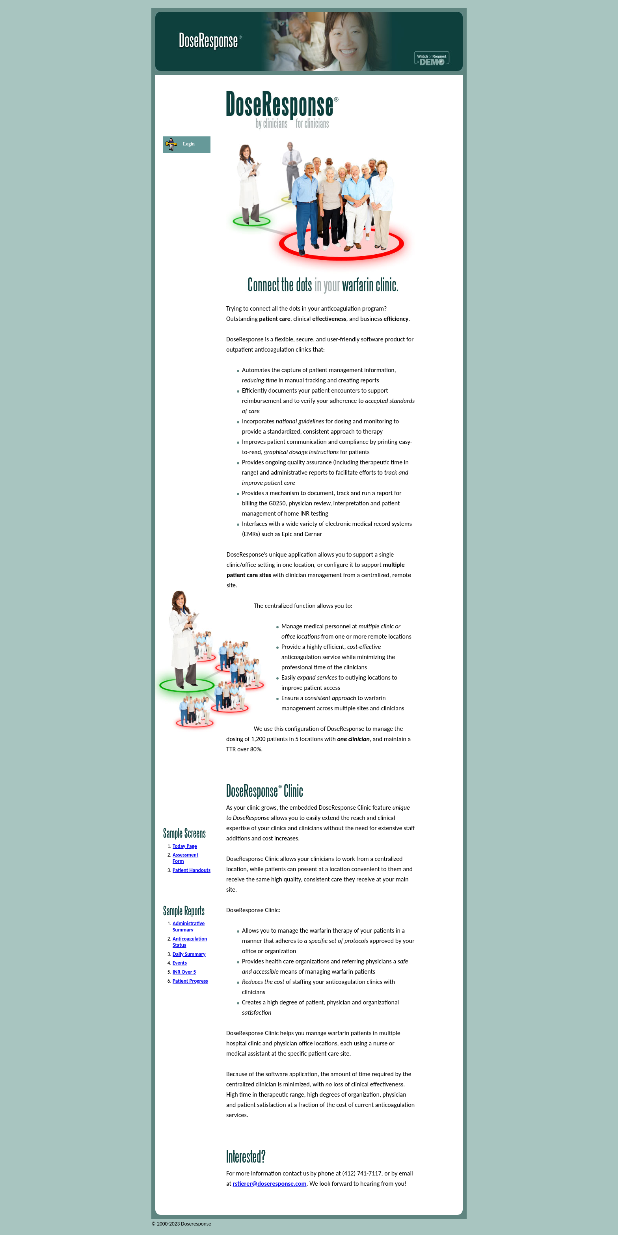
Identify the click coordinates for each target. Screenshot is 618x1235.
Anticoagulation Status (190, 941)
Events (180, 962)
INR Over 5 (184, 972)
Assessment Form (185, 857)
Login (189, 144)
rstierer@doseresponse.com (270, 1183)
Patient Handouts (191, 870)
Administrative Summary (189, 926)
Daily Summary (189, 954)
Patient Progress (190, 981)
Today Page (185, 846)
